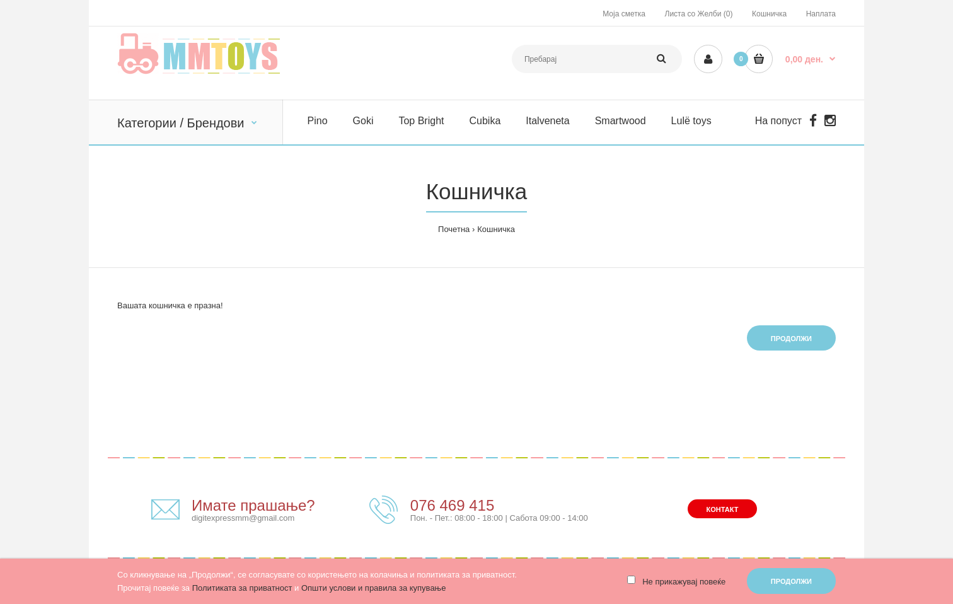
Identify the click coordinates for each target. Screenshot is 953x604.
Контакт (723, 509)
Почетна (454, 229)
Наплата (821, 13)
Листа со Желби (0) (699, 13)
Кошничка (769, 13)
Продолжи (791, 338)
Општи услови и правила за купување (373, 588)
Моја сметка (624, 13)
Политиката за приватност (242, 588)
